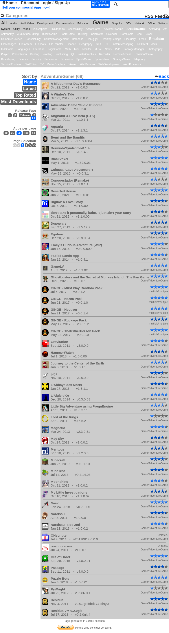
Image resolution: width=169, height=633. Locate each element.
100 (26, 133)
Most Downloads (18, 101)
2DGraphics (40, 29)
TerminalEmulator (11, 64)
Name (30, 81)
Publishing (62, 54)
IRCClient (142, 44)
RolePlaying (8, 59)
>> (34, 145)
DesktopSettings (111, 39)
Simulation (67, 59)
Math (68, 49)
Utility (16, 29)
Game (100, 22)
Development (45, 23)
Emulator (156, 39)
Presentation (19, 54)
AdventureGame (113, 29)
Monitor (87, 49)
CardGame (126, 34)
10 (6, 133)
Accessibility (75, 29)
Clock (149, 34)
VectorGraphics (56, 64)
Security (36, 59)
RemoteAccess (122, 54)
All (4, 22)
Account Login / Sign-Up (45, 3)
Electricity (130, 39)
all (33, 133)
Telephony (139, 59)
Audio (13, 23)
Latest (29, 88)
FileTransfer (56, 44)
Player (5, 54)
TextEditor (31, 64)
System (5, 29)
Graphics (117, 23)
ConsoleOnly (33, 39)
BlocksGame (49, 34)
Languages (23, 49)
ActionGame (93, 29)
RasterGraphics (86, 54)
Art (165, 29)
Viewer (72, 64)
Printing (34, 54)
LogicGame (54, 49)
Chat (139, 34)
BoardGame (68, 34)
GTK (128, 23)
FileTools (40, 44)
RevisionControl (144, 54)
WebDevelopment (108, 64)
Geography (85, 44)
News (108, 49)
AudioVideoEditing (28, 34)
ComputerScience (11, 39)
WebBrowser (87, 64)
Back (162, 76)
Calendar (111, 34)
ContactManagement (56, 39)
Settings (163, 23)
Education (83, 23)
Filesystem (25, 44)
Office (151, 23)
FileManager (8, 44)
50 (19, 133)
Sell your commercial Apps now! (26, 7)
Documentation (65, 23)
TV (42, 64)
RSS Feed (155, 16)
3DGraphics (57, 29)
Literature (39, 49)
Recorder (104, 54)
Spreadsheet (102, 59)
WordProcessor (132, 64)
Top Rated (25, 95)
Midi (76, 49)
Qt (72, 54)
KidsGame (7, 49)
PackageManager (133, 49)
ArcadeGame (136, 29)
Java (154, 44)
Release (25, 115)
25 (12, 133)
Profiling (47, 54)
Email (142, 39)
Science (23, 59)
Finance (71, 44)
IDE (107, 44)
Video (26, 29)
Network (139, 23)
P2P (117, 49)
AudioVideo (27, 23)
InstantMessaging (122, 44)
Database (77, 39)
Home (9, 3)
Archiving (154, 29)
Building (83, 34)
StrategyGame (121, 59)
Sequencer (50, 59)
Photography (155, 49)
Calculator (97, 34)
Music (98, 49)
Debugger (92, 39)
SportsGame (83, 59)
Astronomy (7, 34)
